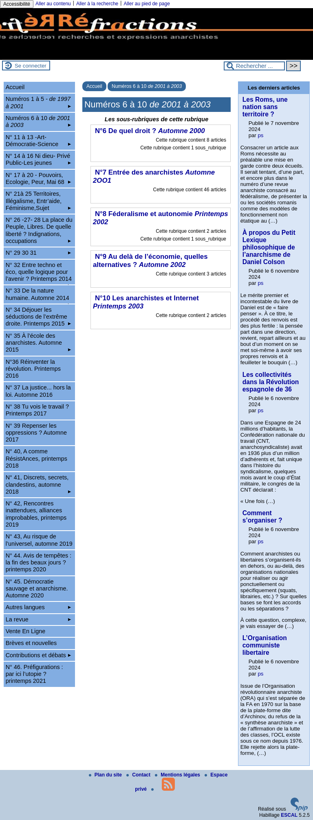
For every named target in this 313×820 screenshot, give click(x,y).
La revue (38, 619)
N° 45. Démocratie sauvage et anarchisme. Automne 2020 (37, 588)
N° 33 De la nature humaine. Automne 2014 (38, 295)
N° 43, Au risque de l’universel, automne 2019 (39, 540)
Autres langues (38, 607)
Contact (139, 775)
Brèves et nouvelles (31, 643)
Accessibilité (16, 4)
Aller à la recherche (97, 4)
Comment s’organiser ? (262, 516)
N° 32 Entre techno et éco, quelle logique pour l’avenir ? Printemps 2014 (39, 273)
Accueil (94, 86)
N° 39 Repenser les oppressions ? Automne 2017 (36, 432)
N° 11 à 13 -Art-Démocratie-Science (38, 140)
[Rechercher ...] (254, 65)
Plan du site (106, 775)
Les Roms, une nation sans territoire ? (265, 107)
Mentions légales (178, 775)
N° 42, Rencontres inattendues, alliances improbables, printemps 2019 (36, 514)
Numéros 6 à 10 (147, 86)
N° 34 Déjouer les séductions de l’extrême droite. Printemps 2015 (38, 316)
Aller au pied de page (146, 4)
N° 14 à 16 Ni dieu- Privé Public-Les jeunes (38, 159)
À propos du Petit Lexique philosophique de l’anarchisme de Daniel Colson (268, 247)
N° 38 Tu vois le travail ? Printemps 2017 (37, 410)
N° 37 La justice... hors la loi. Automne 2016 (38, 391)
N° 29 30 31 (38, 252)
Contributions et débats (38, 655)
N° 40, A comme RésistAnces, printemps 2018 (36, 458)
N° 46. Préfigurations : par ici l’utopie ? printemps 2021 (34, 674)
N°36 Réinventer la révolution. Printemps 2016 (33, 369)
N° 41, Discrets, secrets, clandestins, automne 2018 (38, 484)
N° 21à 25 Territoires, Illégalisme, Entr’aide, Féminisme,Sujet (38, 200)
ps (260, 135)
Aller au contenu (53, 4)
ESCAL (289, 815)
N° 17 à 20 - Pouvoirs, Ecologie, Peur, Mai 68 (38, 178)
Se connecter (30, 66)
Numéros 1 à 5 (38, 102)
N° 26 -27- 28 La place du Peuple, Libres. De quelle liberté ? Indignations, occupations (39, 230)
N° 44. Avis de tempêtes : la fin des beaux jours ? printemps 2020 (38, 562)
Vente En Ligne (26, 631)
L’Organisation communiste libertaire (264, 645)
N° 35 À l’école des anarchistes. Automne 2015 (38, 342)
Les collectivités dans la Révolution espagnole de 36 (270, 382)
